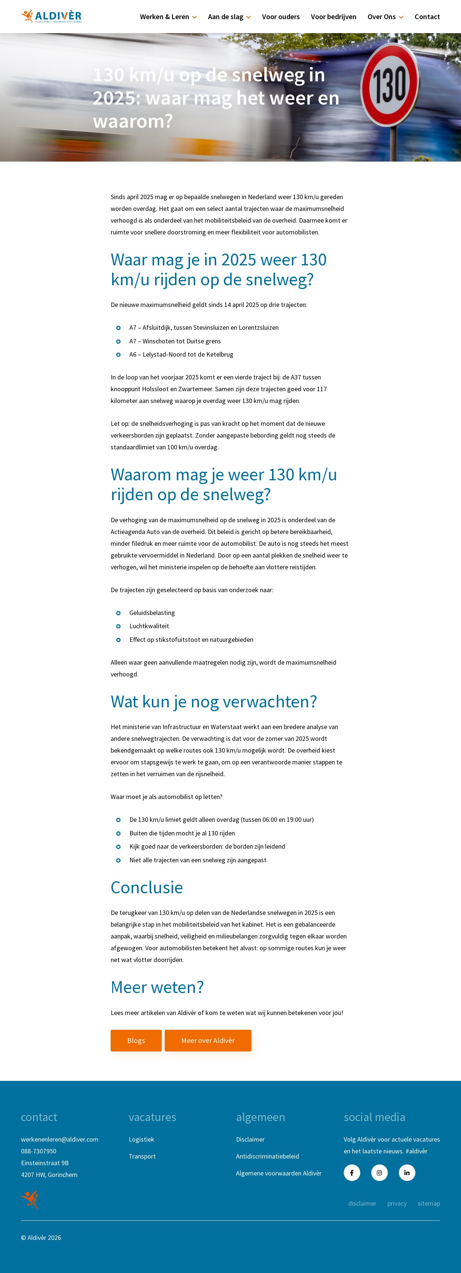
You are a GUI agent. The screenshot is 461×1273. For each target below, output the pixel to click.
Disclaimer (250, 1139)
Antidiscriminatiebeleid (267, 1156)
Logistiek (141, 1139)
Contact (427, 16)
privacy (397, 1203)
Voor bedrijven (334, 16)
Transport (142, 1156)
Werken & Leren (168, 16)
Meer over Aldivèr (208, 1040)
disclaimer (362, 1203)
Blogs (136, 1040)
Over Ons (386, 16)
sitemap (429, 1203)
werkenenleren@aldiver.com (60, 1139)
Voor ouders (281, 16)
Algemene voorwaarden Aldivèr (279, 1173)
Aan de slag (229, 16)
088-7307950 (38, 1151)
